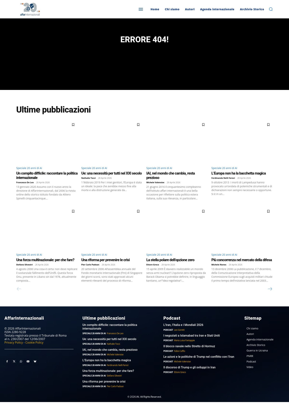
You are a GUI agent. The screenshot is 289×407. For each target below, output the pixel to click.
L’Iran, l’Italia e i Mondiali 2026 (183, 330)
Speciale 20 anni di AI (30, 172)
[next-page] (270, 294)
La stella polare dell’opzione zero (170, 265)
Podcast (168, 334)
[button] (271, 9)
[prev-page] (19, 294)
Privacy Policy (13, 348)
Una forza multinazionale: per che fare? (45, 265)
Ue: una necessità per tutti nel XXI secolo (111, 178)
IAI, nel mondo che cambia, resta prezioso (109, 355)
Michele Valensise (155, 187)
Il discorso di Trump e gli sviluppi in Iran (189, 372)
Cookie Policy (34, 348)
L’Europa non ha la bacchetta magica (238, 178)
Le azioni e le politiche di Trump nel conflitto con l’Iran (198, 362)
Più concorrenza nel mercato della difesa (241, 265)
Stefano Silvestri (24, 269)
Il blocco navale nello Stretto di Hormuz (189, 351)
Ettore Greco (152, 269)
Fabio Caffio (179, 356)
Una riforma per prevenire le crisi (105, 265)
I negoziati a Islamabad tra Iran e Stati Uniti (191, 340)
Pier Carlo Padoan (90, 269)
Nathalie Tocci (88, 182)
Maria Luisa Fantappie (184, 345)
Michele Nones (218, 269)
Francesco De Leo (25, 187)
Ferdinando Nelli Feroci (223, 182)
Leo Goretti (179, 334)
